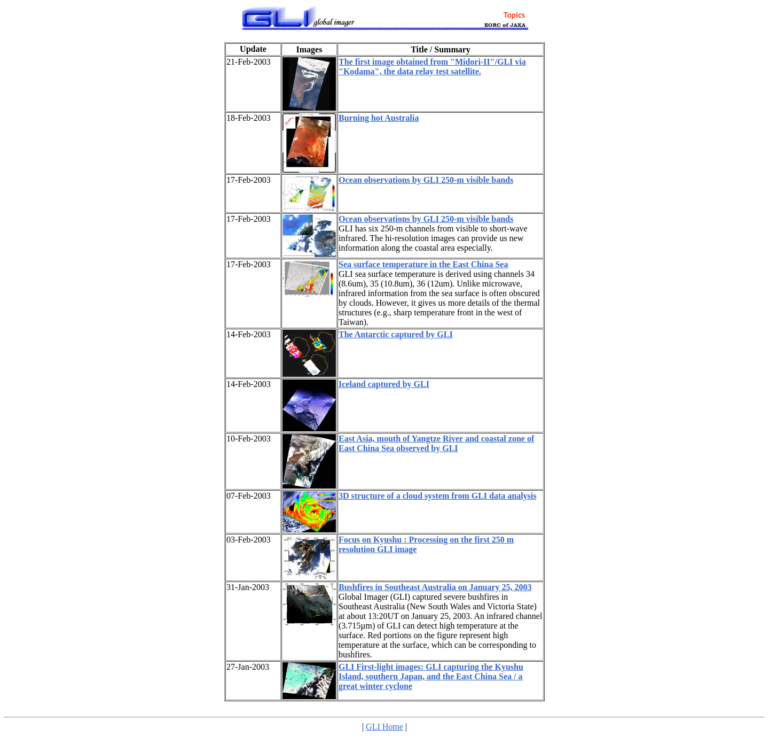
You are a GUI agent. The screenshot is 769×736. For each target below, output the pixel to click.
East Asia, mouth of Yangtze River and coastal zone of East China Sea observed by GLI (436, 443)
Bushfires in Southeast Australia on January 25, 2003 (435, 587)
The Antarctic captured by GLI (396, 334)
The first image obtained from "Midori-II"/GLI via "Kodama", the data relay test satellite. (432, 66)
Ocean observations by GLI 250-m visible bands (426, 179)
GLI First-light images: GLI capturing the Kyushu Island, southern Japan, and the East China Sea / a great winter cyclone (431, 676)
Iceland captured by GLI (384, 384)
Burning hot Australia (379, 117)
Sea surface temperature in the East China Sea (423, 264)
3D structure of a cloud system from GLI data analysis (438, 495)
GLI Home (384, 726)
